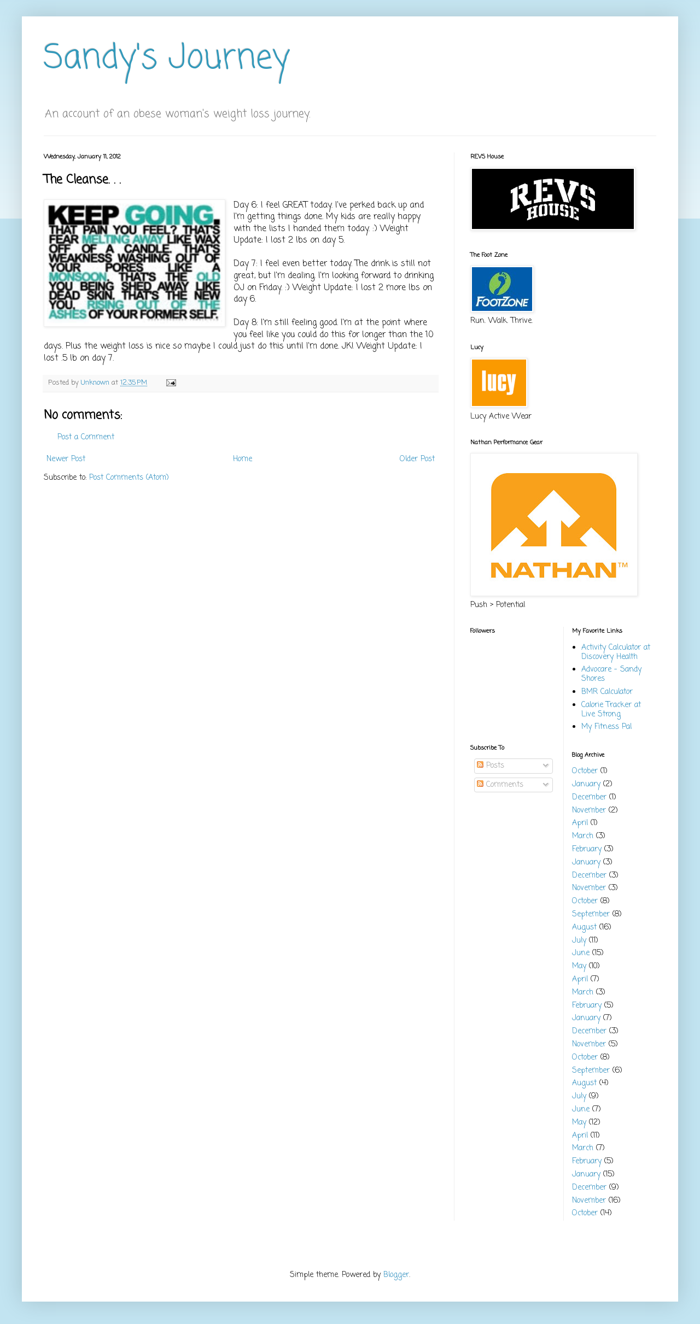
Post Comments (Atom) (129, 478)
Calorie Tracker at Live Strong (611, 709)
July (579, 940)
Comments (500, 785)
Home (242, 459)
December (589, 797)
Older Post (417, 459)
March (582, 836)
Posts (490, 766)
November (589, 810)
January (586, 784)
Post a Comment (85, 437)
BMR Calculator (607, 692)
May (579, 966)
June (581, 953)
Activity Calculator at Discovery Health (615, 652)
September (591, 914)
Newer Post (65, 459)
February (587, 849)
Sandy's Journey (167, 59)
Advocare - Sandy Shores (611, 674)
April (580, 823)
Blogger (396, 1275)
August (584, 927)
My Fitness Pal (606, 727)
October (585, 771)
